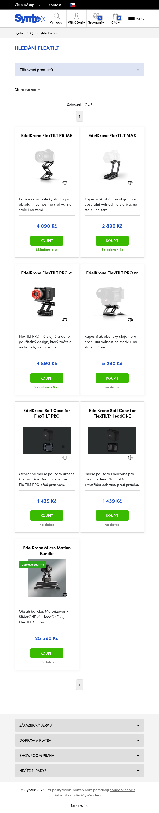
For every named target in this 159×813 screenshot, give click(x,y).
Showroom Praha (36, 755)
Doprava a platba (35, 740)
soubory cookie (122, 789)
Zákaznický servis (35, 725)
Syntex (20, 32)
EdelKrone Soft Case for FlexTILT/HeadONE (112, 413)
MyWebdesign (93, 795)
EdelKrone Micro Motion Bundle (47, 550)
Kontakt (55, 4)
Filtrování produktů (36, 69)
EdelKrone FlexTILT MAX (112, 135)
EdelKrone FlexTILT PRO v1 (47, 273)
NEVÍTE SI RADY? (32, 770)
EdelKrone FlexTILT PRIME (46, 135)
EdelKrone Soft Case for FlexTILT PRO (46, 413)
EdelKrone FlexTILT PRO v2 (112, 273)
